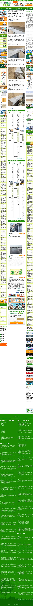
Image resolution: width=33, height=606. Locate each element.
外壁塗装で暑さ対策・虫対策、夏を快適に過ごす (24, 528)
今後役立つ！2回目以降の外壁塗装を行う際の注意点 (25, 453)
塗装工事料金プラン (23, 8)
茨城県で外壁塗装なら (3, 312)
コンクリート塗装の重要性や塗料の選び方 (3, 257)
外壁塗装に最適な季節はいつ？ (3, 155)
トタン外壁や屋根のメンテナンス (3, 231)
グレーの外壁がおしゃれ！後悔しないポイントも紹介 (30, 295)
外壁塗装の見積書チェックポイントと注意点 (30, 164)
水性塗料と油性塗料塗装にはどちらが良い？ (30, 240)
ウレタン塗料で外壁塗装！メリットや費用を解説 (3, 160)
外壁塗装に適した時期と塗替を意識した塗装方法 (3, 152)
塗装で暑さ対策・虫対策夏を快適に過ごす (3, 168)
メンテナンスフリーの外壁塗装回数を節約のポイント (30, 188)
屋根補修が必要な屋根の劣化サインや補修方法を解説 (25, 500)
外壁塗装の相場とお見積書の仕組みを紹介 (30, 162)
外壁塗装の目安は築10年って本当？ (3, 129)
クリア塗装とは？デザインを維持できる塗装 (3, 165)
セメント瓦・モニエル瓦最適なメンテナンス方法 (3, 239)
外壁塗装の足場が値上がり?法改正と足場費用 (30, 219)
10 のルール (2, 429)
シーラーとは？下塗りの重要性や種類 (30, 206)
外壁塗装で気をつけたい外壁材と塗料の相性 (3, 294)
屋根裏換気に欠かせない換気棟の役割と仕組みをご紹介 (8, 557)
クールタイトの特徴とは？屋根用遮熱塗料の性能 (30, 319)
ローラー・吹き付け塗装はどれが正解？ (30, 253)
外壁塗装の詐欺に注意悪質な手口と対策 (30, 170)
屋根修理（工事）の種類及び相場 (3, 139)
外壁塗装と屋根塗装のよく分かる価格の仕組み (24, 423)
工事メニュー (14, 8)
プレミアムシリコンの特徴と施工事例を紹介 (30, 316)
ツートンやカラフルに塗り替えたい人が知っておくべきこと (30, 88)
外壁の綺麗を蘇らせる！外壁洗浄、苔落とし (30, 259)
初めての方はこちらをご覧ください (23, 422)
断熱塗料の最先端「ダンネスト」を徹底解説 (30, 274)
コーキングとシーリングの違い (3, 283)
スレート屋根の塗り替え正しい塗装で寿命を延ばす (3, 220)
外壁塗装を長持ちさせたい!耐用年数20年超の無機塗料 (30, 209)
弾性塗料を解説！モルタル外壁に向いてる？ (30, 311)
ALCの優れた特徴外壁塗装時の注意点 (3, 286)
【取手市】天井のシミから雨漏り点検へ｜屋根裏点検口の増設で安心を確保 (29, 15)
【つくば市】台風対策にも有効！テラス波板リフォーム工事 (29, 18)
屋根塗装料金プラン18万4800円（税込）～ (24, 429)
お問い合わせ (3, 320)
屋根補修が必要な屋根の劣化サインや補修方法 (3, 218)
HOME (9, 10)
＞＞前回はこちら (10, 20)
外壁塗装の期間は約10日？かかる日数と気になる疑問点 (8, 460)
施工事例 (6, 8)
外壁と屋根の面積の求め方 (3, 288)
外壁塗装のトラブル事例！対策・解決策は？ (30, 285)
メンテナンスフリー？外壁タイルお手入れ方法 (30, 243)
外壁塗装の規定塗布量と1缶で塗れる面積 (30, 256)
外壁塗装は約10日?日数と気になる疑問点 (30, 172)
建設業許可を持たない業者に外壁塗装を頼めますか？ (8, 437)
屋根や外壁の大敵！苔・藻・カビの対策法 (30, 261)
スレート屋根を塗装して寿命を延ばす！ (23, 523)
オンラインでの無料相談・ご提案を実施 (30, 146)
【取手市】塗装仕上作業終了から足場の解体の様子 (29, 47)
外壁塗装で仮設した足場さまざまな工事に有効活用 (30, 217)
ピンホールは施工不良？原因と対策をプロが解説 (3, 179)
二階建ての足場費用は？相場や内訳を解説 (30, 222)
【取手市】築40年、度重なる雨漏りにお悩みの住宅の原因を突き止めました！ (29, 44)
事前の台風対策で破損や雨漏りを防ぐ (30, 277)
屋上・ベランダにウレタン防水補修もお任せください (3, 270)
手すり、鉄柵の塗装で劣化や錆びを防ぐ (3, 247)
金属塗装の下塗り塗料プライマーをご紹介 (30, 204)
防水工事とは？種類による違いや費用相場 (3, 265)
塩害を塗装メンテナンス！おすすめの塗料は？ (3, 278)
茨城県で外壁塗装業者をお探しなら (6, 438)
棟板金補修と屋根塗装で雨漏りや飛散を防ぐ (3, 260)
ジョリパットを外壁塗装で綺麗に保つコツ (30, 251)
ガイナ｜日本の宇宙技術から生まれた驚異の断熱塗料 (25, 558)
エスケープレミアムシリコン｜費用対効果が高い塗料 (25, 546)
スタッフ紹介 (3, 309)
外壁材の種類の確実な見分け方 (29, 185)
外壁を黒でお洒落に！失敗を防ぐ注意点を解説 (30, 298)
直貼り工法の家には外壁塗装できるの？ (30, 235)
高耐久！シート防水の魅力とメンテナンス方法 (3, 273)
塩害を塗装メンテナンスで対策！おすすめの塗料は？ (8, 558)
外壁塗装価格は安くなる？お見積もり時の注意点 (3, 137)
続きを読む (18, 288)
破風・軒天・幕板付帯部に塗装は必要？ (3, 194)
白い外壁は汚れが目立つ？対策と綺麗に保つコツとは (30, 301)
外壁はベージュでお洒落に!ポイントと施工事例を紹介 (30, 303)
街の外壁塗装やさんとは (4, 422)
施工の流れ (18, 8)
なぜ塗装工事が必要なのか (3, 121)
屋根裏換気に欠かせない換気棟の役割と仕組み (3, 275)
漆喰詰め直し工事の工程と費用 (30, 248)
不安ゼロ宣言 (3, 432)
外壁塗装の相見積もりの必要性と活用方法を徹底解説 (8, 511)
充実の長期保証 (3, 431)
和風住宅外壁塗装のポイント (30, 246)
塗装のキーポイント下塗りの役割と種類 (30, 201)
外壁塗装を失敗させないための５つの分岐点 (7, 454)
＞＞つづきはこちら (11, 108)
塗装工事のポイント (3, 123)
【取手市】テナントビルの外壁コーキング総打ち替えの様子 (29, 33)
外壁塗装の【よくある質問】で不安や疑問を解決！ (8, 445)
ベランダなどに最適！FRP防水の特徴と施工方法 (3, 267)
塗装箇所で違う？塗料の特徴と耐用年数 (30, 198)
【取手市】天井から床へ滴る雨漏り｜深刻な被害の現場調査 (29, 29)
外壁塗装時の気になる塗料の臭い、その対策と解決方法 (8, 468)
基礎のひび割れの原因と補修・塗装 (30, 282)
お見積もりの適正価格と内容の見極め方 (30, 167)
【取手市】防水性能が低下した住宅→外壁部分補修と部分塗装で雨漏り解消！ (29, 40)
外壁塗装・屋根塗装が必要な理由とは (6, 475)
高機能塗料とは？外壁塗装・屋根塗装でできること (3, 184)
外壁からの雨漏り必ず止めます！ (22, 444)
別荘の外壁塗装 (20, 527)
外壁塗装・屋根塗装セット (3, 44)
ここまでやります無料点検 (27, 8)
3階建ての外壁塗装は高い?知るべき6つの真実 (29, 180)
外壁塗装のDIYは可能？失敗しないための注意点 (30, 227)
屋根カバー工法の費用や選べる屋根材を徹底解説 (3, 144)
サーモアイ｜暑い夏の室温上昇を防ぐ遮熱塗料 (24, 539)
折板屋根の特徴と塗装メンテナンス (3, 233)
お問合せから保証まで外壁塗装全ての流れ (23, 425)
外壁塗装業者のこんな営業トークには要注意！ (30, 225)
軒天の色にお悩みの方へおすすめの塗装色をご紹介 (3, 202)
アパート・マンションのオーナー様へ (30, 137)
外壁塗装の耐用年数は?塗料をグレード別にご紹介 (3, 150)
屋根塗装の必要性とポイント (22, 446)
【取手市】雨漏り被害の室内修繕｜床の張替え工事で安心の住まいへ (29, 22)
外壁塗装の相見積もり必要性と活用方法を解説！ (30, 159)
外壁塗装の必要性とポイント (22, 445)
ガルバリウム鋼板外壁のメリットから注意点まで (30, 191)
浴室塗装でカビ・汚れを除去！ (3, 252)
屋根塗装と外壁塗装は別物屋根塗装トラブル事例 (3, 186)
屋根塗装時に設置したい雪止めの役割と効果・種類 (3, 213)
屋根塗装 (3, 41)
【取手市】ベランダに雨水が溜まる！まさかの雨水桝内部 (29, 36)
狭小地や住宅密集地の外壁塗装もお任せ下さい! (3, 226)
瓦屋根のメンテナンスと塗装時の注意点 (3, 236)
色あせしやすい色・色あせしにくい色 (30, 84)
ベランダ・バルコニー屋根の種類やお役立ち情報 (3, 262)
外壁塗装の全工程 (3, 131)
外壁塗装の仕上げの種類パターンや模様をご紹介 (30, 314)
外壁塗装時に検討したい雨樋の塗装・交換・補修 (3, 210)
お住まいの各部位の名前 (3, 147)
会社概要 (30, 8)
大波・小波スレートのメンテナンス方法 (3, 296)
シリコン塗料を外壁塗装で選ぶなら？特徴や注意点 (3, 163)
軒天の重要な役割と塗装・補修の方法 (3, 199)
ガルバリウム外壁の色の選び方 (30, 193)
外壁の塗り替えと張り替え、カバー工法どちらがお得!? (8, 481)
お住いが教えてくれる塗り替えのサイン (3, 126)
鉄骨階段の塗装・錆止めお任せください (3, 244)
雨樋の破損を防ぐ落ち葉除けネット (3, 215)
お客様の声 (10, 8)
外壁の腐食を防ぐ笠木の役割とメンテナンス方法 (3, 207)
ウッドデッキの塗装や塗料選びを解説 (3, 249)
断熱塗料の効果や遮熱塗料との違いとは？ (30, 272)
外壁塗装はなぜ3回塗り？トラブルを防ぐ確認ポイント (8, 510)
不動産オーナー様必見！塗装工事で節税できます (30, 214)
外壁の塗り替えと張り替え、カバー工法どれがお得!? (30, 183)
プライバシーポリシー (3, 317)
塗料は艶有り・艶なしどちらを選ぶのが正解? (30, 238)
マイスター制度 (3, 430)
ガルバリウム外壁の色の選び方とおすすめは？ (7, 489)
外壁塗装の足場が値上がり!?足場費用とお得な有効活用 (25, 529)
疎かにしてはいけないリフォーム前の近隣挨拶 (30, 175)
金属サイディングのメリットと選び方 (3, 228)
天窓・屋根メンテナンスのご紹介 (3, 205)
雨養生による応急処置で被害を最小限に (30, 280)
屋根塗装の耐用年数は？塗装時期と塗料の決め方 (30, 287)
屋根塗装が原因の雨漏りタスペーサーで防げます (3, 223)
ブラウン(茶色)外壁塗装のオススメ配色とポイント (30, 306)
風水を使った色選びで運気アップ (30, 76)
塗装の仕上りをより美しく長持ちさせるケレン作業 (3, 181)
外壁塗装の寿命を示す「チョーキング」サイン (3, 171)
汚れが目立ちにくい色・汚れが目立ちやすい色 (30, 80)
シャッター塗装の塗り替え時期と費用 (3, 254)
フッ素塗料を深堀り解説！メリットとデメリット (30, 308)
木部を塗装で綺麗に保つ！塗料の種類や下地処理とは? (30, 267)
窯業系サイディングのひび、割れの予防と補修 (30, 232)
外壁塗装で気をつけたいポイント (3, 189)
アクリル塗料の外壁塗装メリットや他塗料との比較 (3, 158)
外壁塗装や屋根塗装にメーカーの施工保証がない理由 (30, 212)
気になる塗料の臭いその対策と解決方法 (30, 178)
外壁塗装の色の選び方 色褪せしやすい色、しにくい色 (8, 448)
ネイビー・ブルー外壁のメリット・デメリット (30, 293)
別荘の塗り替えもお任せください (30, 139)
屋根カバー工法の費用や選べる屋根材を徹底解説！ (25, 450)
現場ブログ (13, 10)
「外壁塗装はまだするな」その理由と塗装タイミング (3, 134)
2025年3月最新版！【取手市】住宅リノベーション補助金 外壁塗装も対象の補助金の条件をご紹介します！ (16, 280)
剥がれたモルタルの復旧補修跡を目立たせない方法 (3, 176)
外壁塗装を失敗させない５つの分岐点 (30, 154)
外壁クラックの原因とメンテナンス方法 (3, 173)
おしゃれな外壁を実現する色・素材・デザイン (30, 290)
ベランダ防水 (3, 46)
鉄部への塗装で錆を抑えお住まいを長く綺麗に (3, 241)
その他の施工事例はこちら (20, 158)
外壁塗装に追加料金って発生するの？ (30, 157)
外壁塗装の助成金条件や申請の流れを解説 (30, 151)
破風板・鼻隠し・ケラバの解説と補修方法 (3, 197)
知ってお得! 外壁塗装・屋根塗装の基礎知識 (7, 474)
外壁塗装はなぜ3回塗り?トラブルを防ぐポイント (3, 192)
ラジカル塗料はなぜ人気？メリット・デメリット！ (30, 321)
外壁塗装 (3, 38)
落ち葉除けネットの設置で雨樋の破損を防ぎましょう (25, 499)
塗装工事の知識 (3, 118)
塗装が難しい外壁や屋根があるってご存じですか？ (30, 230)
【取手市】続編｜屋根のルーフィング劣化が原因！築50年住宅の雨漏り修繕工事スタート (29, 26)
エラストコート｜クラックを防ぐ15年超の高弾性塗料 (25, 552)
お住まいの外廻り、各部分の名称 (5, 482)
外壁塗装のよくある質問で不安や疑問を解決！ (30, 149)
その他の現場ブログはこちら (20, 290)
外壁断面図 (2, 291)
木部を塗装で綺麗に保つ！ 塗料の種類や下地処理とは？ (8, 559)
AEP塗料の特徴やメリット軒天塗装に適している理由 (30, 324)
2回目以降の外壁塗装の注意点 (30, 196)
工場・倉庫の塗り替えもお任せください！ (30, 134)
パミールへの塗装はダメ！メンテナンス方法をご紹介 (30, 269)
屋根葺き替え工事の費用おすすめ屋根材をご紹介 (3, 142)
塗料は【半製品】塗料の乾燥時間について (3, 281)
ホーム (2, 8)
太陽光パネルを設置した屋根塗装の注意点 (30, 264)
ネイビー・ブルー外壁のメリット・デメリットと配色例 (8, 574)
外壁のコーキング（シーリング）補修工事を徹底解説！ (25, 465)
